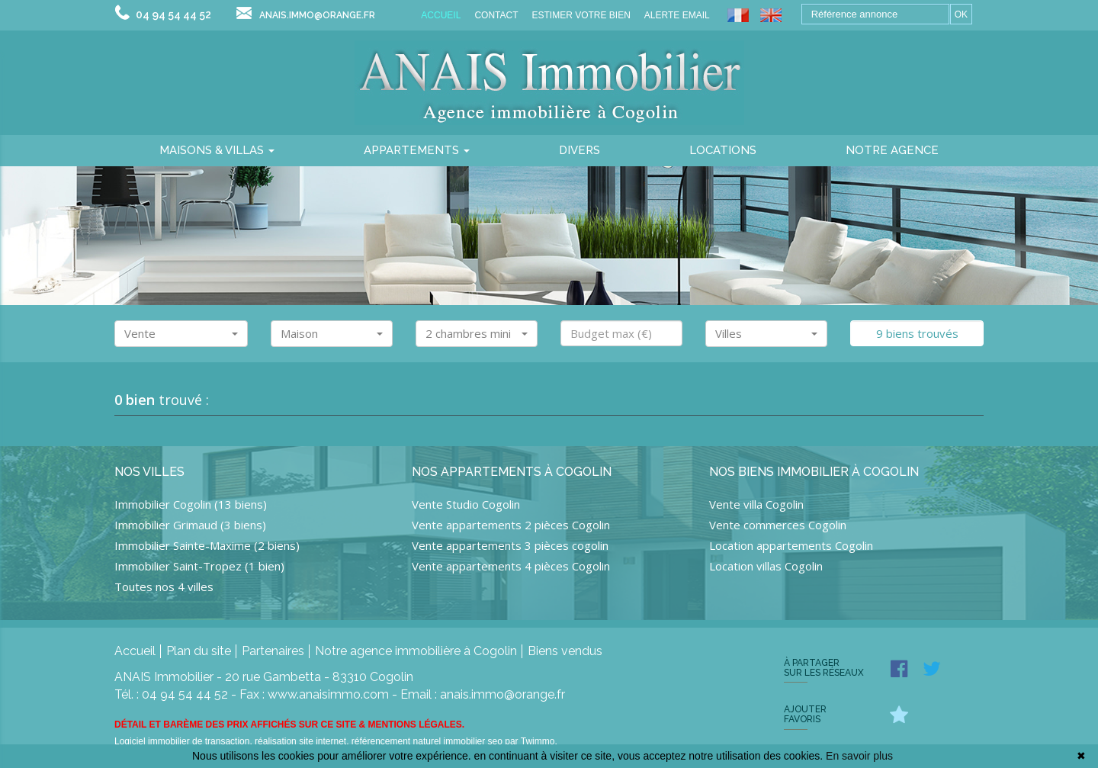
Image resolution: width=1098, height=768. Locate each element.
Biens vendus (565, 651)
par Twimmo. (531, 741)
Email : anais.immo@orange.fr (482, 694)
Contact (496, 15)
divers (579, 150)
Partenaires (273, 651)
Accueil (441, 15)
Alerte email (677, 15)
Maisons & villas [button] (216, 150)
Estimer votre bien (580, 15)
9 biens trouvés (917, 333)
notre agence (892, 150)
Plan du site (198, 651)
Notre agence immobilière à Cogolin (416, 651)
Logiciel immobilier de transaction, (184, 741)
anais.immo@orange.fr (317, 15)
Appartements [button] (417, 150)
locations (722, 150)
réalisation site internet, (303, 741)
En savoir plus (859, 756)
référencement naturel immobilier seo (428, 741)
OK (961, 14)
